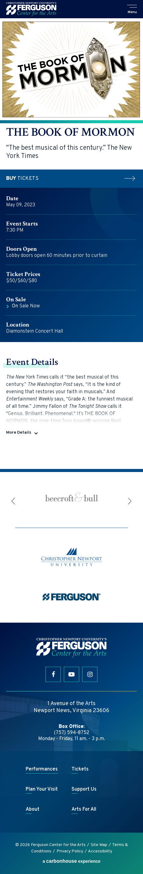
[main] (71, 243)
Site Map (99, 845)
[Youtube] (71, 674)
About (32, 809)
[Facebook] (53, 674)
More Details (18, 432)
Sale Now (26, 306)
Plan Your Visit (42, 789)
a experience (71, 861)
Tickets (71, 179)
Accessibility (100, 851)
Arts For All (84, 809)
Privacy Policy (70, 851)
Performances (42, 769)
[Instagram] (89, 674)
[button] (132, 10)
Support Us (84, 789)
